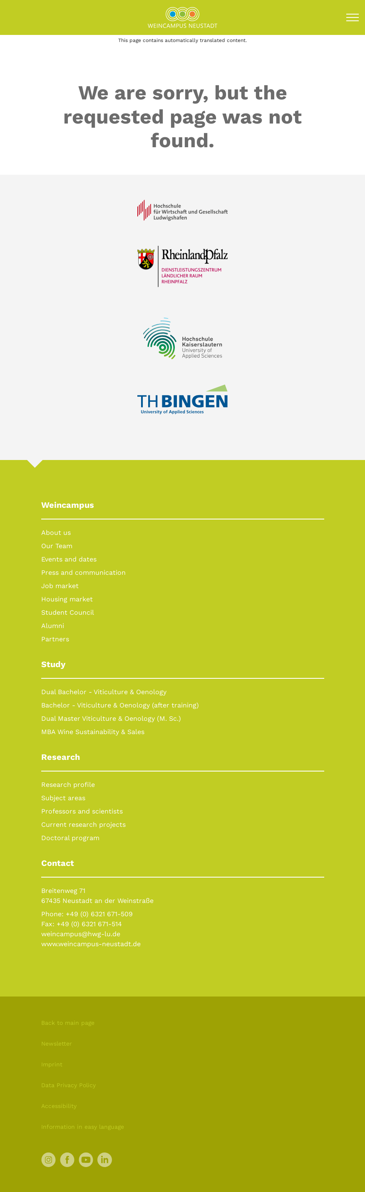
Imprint (51, 1064)
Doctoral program (70, 838)
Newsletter (56, 1043)
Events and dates (69, 559)
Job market (60, 586)
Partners (55, 639)
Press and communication (83, 572)
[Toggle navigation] (352, 17)
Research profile (68, 785)
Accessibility (59, 1106)
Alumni (52, 626)
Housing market (67, 599)
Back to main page (67, 1022)
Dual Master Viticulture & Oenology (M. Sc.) (111, 718)
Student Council (67, 612)
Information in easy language (82, 1126)
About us (56, 533)
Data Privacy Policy (68, 1085)
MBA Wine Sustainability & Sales (92, 732)
